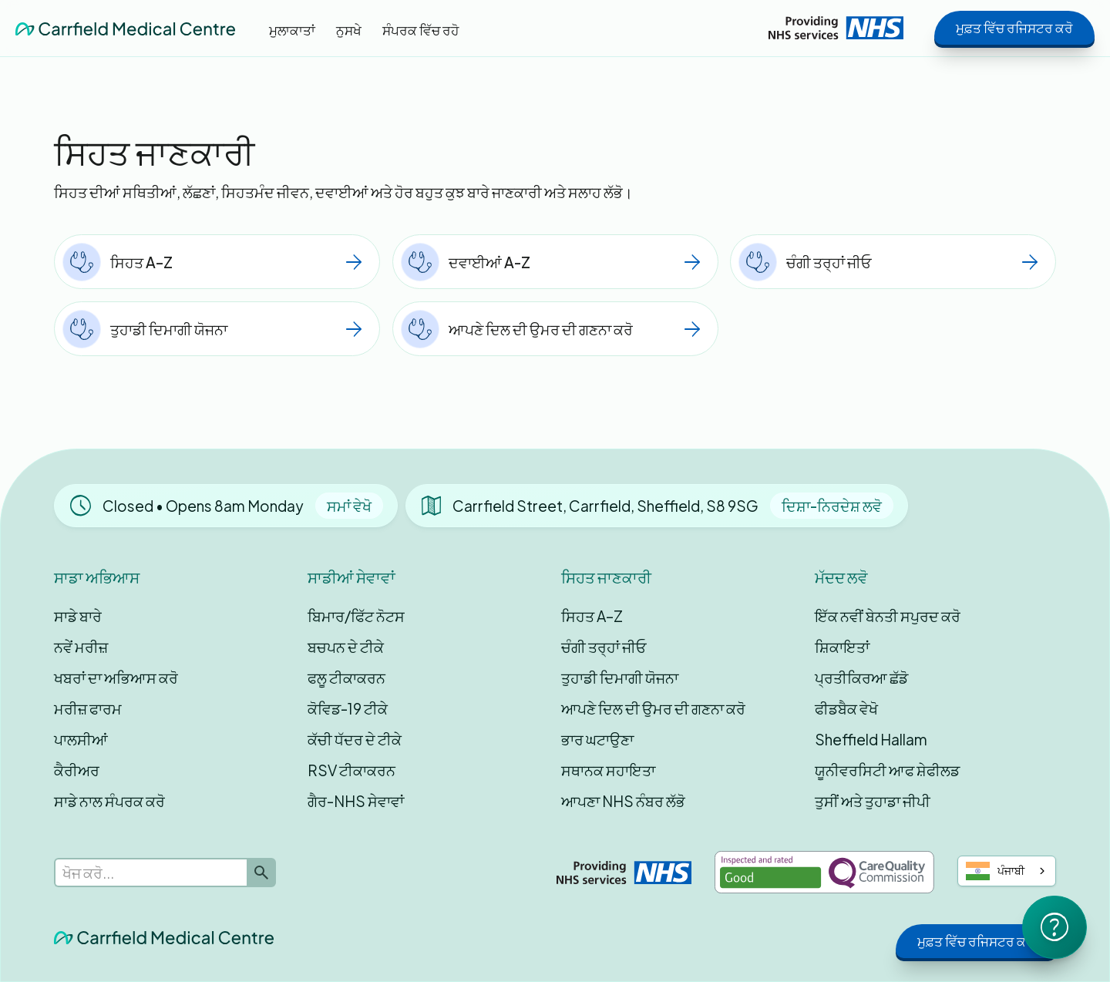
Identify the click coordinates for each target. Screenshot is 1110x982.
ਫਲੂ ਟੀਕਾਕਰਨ (346, 677)
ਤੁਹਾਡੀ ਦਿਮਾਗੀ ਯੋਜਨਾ (619, 677)
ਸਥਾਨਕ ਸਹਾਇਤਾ (608, 770)
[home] (125, 27)
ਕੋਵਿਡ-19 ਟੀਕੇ (348, 708)
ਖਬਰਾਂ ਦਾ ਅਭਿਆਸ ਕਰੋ (116, 677)
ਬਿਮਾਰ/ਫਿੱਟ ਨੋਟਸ (356, 616)
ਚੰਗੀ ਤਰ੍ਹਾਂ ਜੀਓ (604, 646)
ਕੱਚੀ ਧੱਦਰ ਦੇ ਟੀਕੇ (355, 739)
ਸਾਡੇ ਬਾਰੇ (78, 616)
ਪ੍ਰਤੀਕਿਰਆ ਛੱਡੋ (861, 677)
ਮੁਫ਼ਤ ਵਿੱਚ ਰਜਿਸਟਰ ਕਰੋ (1014, 27)
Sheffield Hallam (871, 739)
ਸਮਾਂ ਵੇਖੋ (349, 505)
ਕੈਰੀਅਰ (76, 770)
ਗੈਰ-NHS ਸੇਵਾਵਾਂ (356, 801)
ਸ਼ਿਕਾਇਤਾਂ (842, 646)
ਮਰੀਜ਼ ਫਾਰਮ (88, 708)
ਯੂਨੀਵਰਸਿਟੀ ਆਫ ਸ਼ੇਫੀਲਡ (887, 770)
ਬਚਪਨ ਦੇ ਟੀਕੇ (346, 646)
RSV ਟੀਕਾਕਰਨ (351, 770)
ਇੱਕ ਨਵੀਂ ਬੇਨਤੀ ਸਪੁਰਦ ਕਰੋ (887, 616)
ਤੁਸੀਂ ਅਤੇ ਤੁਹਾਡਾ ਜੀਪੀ (872, 801)
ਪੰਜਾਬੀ (995, 871)
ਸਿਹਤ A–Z (592, 616)
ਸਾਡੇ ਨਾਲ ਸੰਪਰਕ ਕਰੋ (109, 801)
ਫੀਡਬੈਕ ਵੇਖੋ (846, 708)
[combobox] (1007, 871)
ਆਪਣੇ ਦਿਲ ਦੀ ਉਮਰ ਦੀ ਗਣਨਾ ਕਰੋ (653, 708)
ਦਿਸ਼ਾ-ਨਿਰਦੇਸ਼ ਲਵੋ (832, 505)
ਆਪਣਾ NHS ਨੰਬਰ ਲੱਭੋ (623, 801)
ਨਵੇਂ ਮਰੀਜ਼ (81, 646)
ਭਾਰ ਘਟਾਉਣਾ (597, 739)
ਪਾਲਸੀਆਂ (81, 739)
